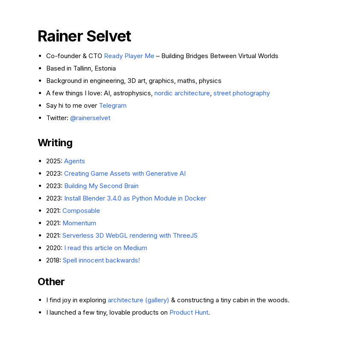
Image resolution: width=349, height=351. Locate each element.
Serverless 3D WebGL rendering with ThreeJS (130, 235)
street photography (241, 93)
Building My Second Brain (101, 186)
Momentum (79, 223)
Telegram (113, 105)
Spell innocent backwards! (101, 260)
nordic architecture (182, 93)
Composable (81, 210)
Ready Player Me (129, 56)
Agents (74, 161)
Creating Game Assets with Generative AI (125, 173)
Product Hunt (188, 312)
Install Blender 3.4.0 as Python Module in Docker (135, 198)
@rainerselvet (90, 118)
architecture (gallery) (138, 300)
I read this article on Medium (105, 248)
